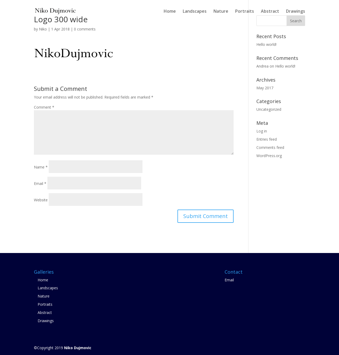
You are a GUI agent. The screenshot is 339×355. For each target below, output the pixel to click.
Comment (44, 107)
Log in (261, 131)
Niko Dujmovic (77, 347)
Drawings (295, 11)
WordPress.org (269, 155)
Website (41, 199)
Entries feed (266, 139)
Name (41, 167)
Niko (43, 29)
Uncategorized (268, 109)
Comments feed (270, 147)
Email (40, 183)
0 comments (85, 29)
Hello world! (266, 44)
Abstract (270, 11)
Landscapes (195, 11)
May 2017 (264, 87)
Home (170, 11)
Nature (220, 11)
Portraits (244, 11)
